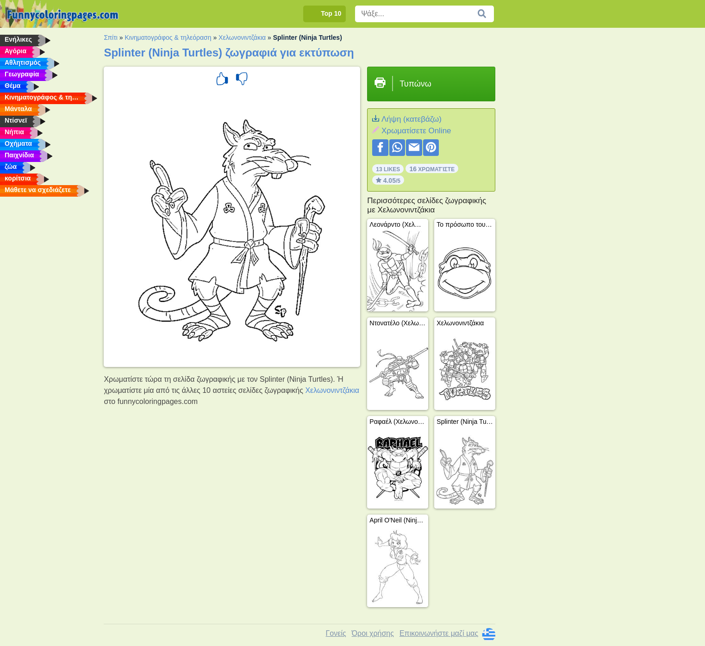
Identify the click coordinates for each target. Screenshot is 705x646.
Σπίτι (110, 37)
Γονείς (336, 633)
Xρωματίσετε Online (416, 130)
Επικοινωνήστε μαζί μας (438, 633)
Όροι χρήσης (373, 633)
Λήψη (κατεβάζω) (411, 119)
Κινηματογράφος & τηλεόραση (168, 37)
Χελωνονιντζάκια (242, 37)
